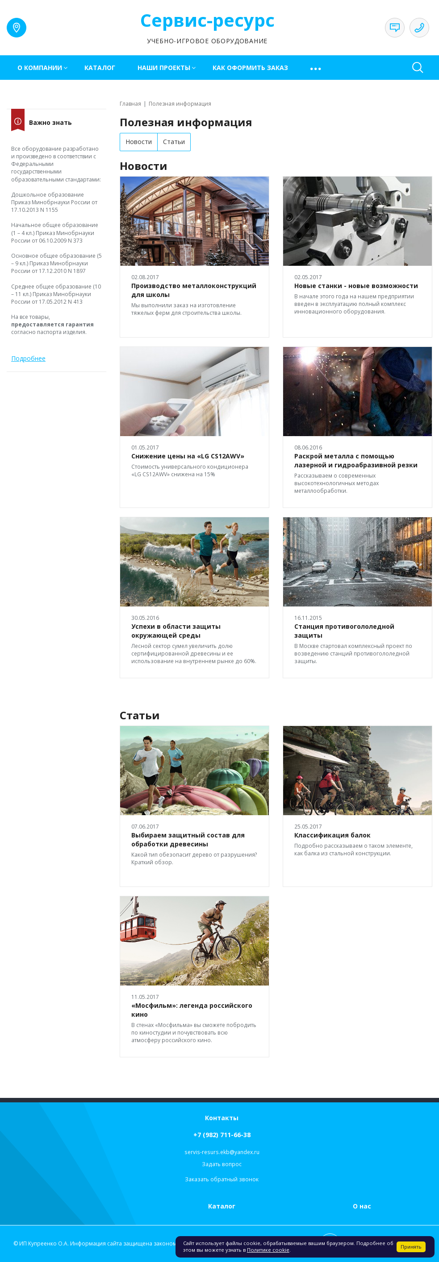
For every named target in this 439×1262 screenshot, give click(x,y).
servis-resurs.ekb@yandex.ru (221, 1152)
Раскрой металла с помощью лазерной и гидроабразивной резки (356, 460)
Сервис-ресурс (207, 20)
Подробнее (28, 358)
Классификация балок (332, 835)
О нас (362, 1206)
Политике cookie (268, 1249)
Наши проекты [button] (164, 67)
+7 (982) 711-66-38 (222, 1134)
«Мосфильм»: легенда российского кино (191, 1010)
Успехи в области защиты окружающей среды (176, 630)
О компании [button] (39, 67)
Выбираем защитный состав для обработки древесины (188, 839)
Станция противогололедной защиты (344, 630)
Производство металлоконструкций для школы (193, 290)
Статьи (174, 141)
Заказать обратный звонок (222, 1179)
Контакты (221, 1118)
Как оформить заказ (250, 67)
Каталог (99, 67)
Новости (138, 141)
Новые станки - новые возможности (356, 285)
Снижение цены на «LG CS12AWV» (187, 456)
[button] (316, 67)
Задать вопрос (222, 1164)
